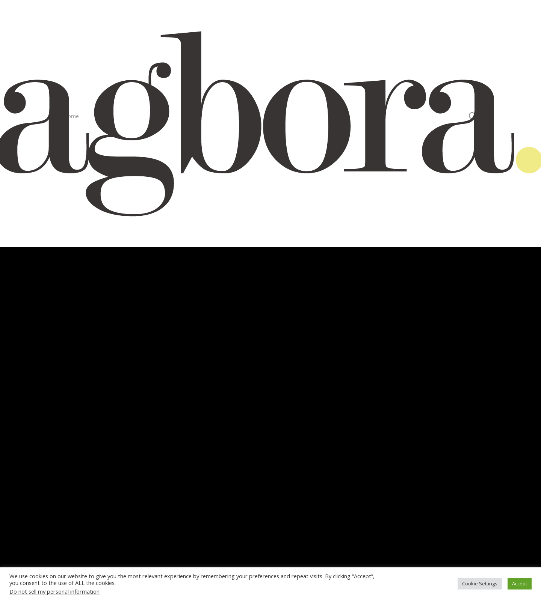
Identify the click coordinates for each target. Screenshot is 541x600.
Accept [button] (519, 583)
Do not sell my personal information (54, 591)
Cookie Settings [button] (479, 583)
